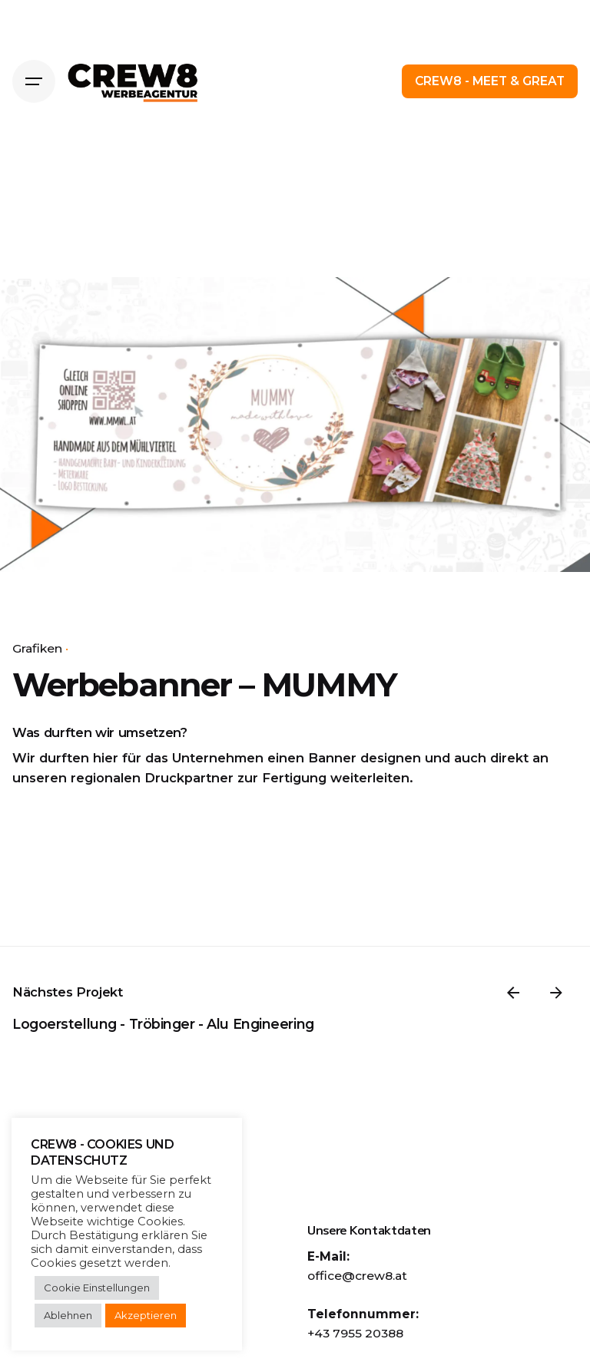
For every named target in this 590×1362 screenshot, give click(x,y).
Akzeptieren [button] (145, 1315)
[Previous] (513, 992)
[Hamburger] (33, 81)
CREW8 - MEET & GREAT (490, 81)
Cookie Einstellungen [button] (97, 1287)
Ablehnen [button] (68, 1315)
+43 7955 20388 (355, 1333)
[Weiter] (556, 992)
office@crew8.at (357, 1275)
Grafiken (37, 648)
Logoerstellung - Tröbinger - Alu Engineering (163, 1024)
